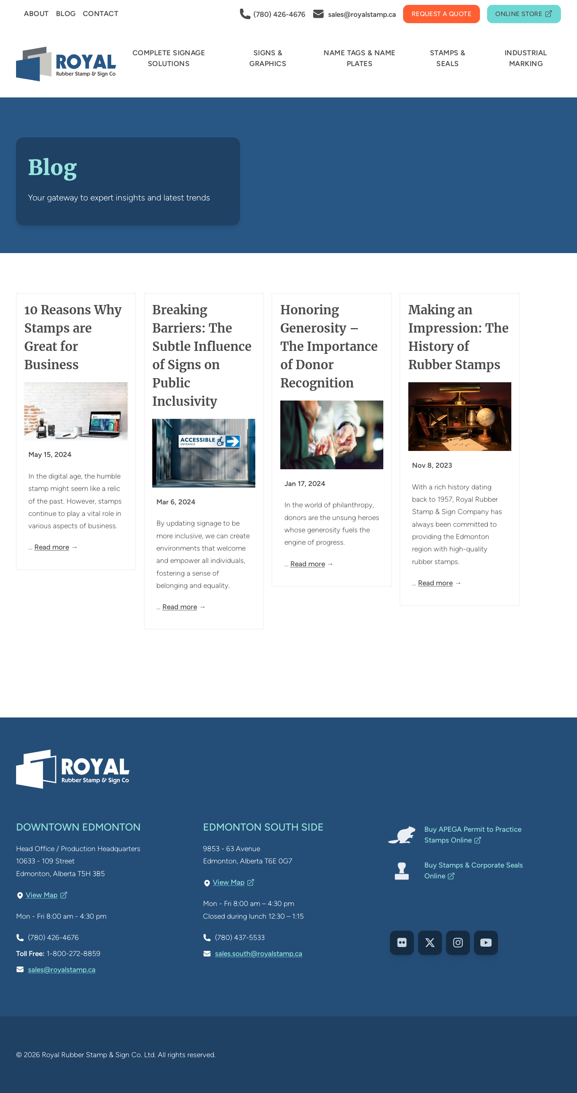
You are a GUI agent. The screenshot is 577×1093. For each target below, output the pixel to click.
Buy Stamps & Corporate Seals (473, 870)
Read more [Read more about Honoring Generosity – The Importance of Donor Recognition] (307, 564)
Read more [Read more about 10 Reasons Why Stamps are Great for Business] (51, 547)
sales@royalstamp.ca (62, 969)
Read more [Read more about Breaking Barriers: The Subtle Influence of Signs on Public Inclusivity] (179, 606)
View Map (47, 895)
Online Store (524, 14)
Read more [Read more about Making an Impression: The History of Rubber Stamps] (435, 583)
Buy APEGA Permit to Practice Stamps (472, 834)
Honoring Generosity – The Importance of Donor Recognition (329, 346)
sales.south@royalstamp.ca (258, 953)
